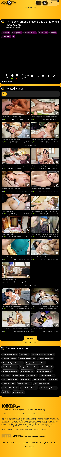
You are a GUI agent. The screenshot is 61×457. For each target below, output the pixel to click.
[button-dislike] (17, 76)
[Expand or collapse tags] (13, 36)
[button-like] (12, 76)
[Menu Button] (38, 2)
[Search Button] (45, 2)
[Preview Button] (27, 113)
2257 (3, 443)
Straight (17, 27)
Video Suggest (29, 447)
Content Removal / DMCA (30, 443)
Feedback (54, 443)
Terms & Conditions (13, 443)
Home (7, 27)
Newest (12, 27)
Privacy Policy (44, 443)
